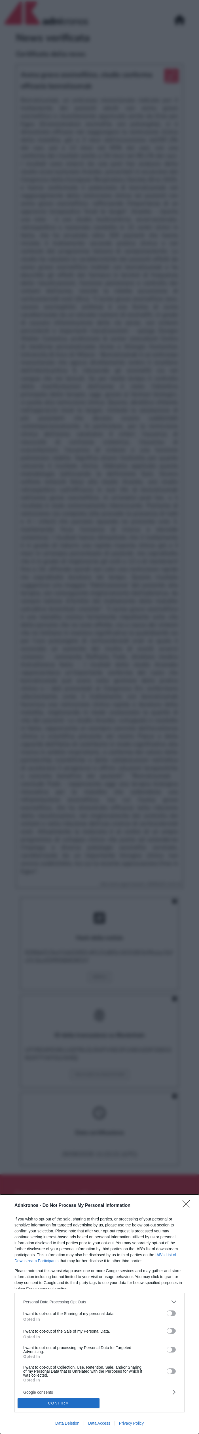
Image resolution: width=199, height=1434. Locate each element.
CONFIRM (58, 1403)
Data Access (99, 1423)
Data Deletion (67, 1423)
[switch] (171, 1313)
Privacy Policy (131, 1423)
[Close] (188, 1205)
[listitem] (99, 1302)
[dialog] (99, 1314)
